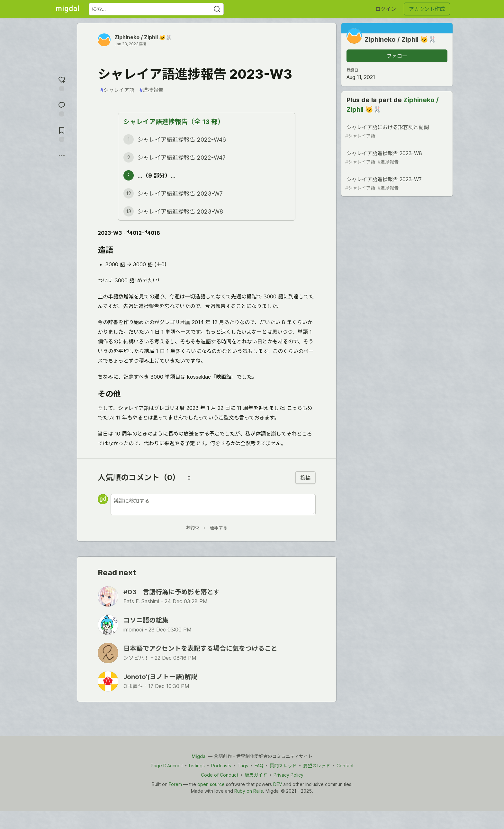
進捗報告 (151, 90)
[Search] (217, 9)
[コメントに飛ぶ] (61, 108)
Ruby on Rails (248, 791)
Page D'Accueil (167, 765)
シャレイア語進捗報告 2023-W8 (396, 157)
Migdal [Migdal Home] (199, 756)
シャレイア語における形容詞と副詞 (396, 131)
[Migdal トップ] (67, 9)
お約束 (192, 527)
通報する (219, 527)
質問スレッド (283, 765)
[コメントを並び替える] (189, 477)
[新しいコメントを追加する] (213, 504)
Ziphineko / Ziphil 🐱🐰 (143, 37)
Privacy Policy (288, 775)
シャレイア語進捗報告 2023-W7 (396, 183)
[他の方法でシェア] (61, 155)
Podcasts (221, 765)
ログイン (385, 9)
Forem (175, 784)
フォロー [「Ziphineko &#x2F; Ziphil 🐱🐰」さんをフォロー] (397, 56)
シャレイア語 (117, 90)
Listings (197, 765)
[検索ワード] (156, 9)
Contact (345, 765)
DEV (277, 784)
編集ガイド (256, 775)
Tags (243, 765)
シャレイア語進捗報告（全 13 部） (173, 122)
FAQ (259, 765)
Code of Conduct (219, 775)
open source (211, 784)
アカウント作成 (427, 9)
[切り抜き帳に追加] (61, 134)
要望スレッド (316, 765)
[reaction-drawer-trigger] (61, 83)
